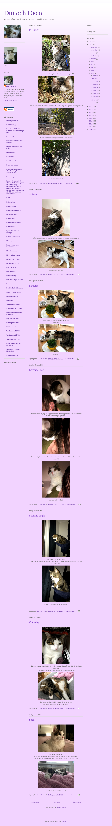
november (94, 50)
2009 (91, 130)
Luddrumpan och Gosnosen (12, 246)
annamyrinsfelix (12, 120)
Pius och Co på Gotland (14, 280)
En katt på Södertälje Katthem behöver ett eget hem (15, 130)
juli (92, 61)
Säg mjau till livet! (12, 318)
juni (92, 64)
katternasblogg (11, 214)
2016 (91, 109)
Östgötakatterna (12, 355)
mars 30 (96, 76)
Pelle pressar (11, 271)
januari (93, 103)
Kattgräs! (34, 285)
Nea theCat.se (11, 267)
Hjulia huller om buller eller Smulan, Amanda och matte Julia (14, 171)
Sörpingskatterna (12, 323)
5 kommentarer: (70, 504)
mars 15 (96, 87)
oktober (93, 53)
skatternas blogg (12, 296)
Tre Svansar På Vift (13, 331)
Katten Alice (10, 202)
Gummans (10, 157)
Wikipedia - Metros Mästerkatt (13, 350)
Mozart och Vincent (13, 259)
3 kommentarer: (69, 611)
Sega (32, 719)
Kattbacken (10, 198)
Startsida (57, 802)
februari (93, 100)
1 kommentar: (69, 183)
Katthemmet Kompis (13, 222)
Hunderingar (10, 177)
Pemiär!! (34, 30)
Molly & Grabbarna (13, 255)
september (94, 56)
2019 (91, 42)
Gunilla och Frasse (13, 161)
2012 (91, 121)
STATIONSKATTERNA (14, 308)
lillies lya (9, 241)
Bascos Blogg (11, 125)
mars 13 (96, 90)
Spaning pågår (37, 515)
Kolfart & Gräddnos (13, 237)
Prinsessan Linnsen (13, 284)
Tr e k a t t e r (11, 327)
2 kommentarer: (70, 708)
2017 (91, 106)
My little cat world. (12, 263)
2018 (91, 44)
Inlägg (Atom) (61, 807)
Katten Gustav (11, 206)
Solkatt (33, 194)
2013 (91, 118)
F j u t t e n (10, 136)
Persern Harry (11, 275)
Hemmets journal (12, 165)
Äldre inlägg (77, 802)
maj (92, 67)
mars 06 (96, 96)
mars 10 (96, 93)
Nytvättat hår (36, 369)
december (94, 47)
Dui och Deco (23, 13)
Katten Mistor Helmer (13, 210)
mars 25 (96, 85)
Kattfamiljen (10, 218)
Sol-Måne (9, 300)
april (92, 70)
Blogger (64, 821)
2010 (91, 127)
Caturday (34, 622)
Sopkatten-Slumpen (13, 304)
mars (93, 73)
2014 (91, 115)
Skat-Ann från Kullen (13, 292)
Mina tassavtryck (12, 251)
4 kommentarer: (69, 274)
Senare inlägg (35, 802)
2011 (91, 124)
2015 (91, 112)
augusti (93, 59)
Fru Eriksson (10, 152)
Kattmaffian (10, 227)
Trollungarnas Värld (13, 339)
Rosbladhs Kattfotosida (14, 288)
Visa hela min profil (10, 100)
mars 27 (96, 82)
